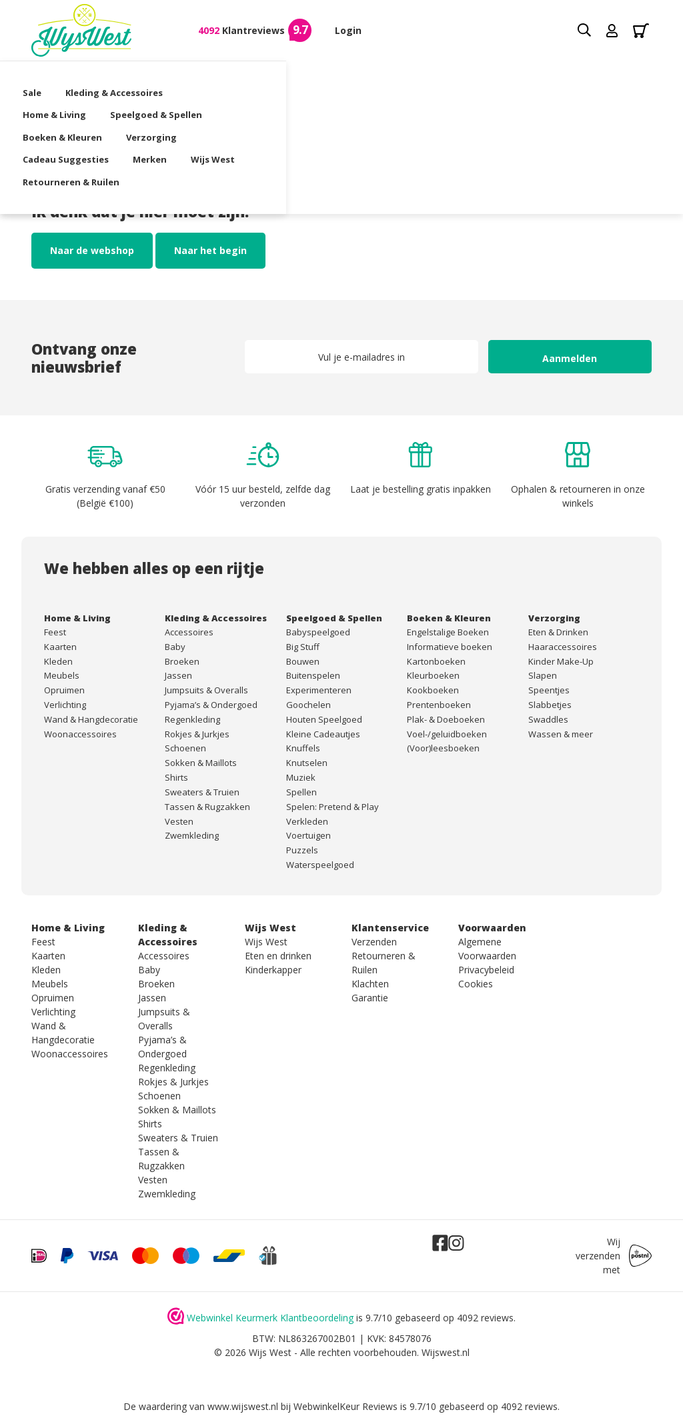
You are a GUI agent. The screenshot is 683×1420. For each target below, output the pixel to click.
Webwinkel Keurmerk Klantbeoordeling (270, 1317)
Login (348, 30)
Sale (40, 77)
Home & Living (227, 77)
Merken (158, 99)
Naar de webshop (92, 250)
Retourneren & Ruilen (315, 99)
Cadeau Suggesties (74, 99)
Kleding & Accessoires (122, 77)
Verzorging (527, 77)
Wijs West (221, 99)
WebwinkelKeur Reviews (345, 1406)
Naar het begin (210, 250)
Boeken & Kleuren (438, 77)
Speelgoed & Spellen (329, 77)
